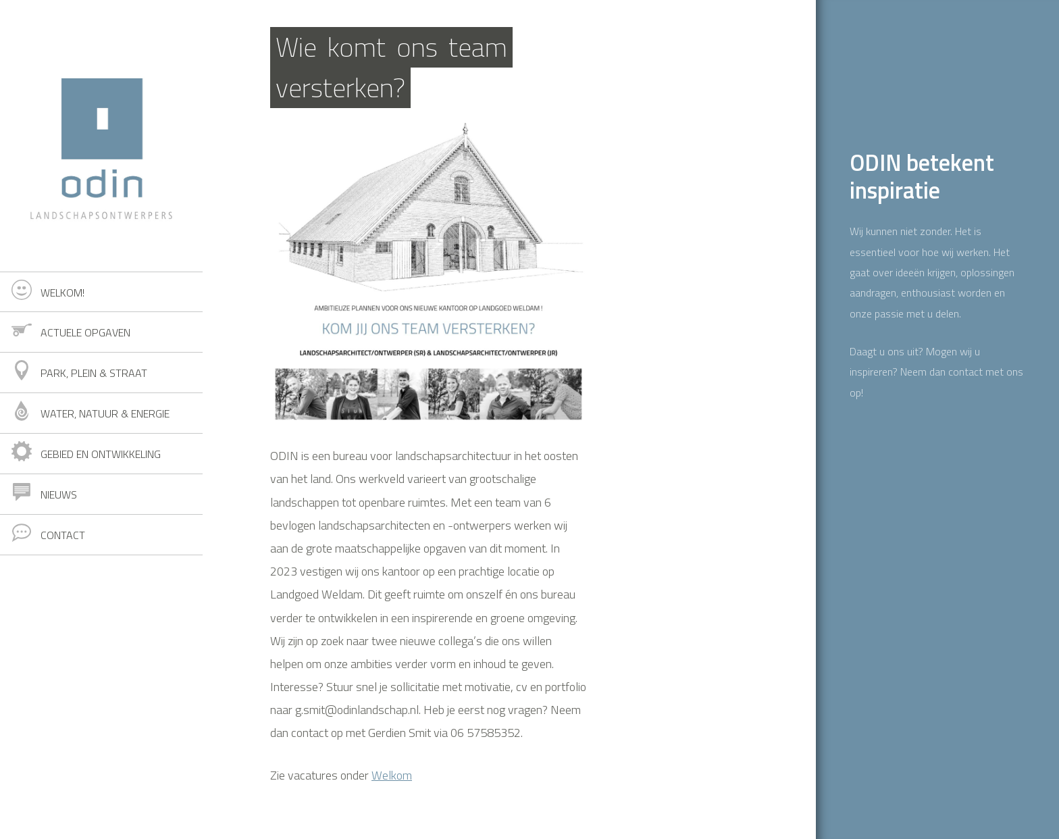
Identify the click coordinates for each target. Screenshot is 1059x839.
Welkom (391, 775)
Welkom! (62, 292)
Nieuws (59, 494)
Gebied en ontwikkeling (101, 454)
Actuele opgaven (85, 332)
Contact (63, 535)
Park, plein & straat (94, 373)
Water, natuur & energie (105, 413)
